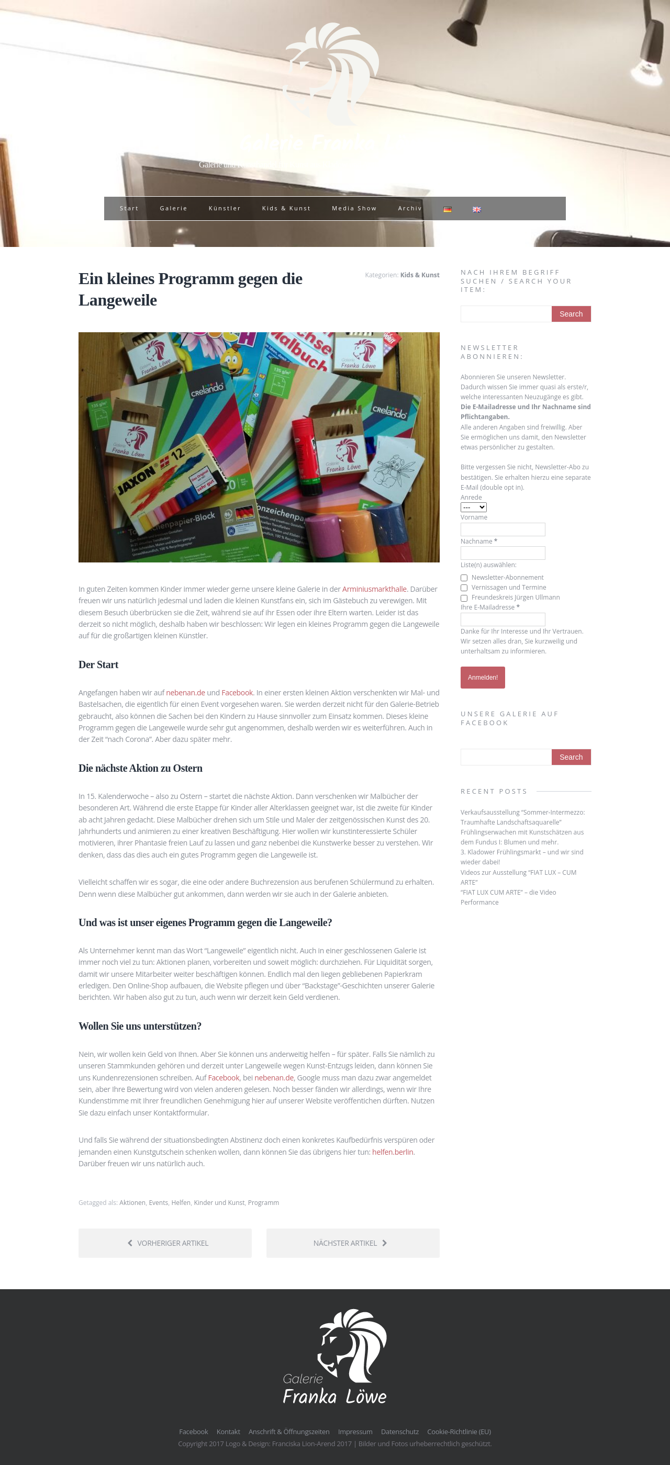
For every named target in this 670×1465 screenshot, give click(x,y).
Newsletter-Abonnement (502, 577)
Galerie (173, 208)
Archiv (410, 208)
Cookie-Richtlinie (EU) (458, 1431)
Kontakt (228, 1431)
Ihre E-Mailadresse (490, 607)
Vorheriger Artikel (167, 1243)
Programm (264, 1202)
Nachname (479, 541)
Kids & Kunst (286, 208)
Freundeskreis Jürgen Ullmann (510, 597)
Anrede (471, 497)
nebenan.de (185, 692)
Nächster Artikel (350, 1243)
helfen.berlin (392, 1152)
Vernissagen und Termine (503, 587)
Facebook (237, 692)
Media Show (354, 208)
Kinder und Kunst (219, 1202)
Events (158, 1202)
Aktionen (132, 1202)
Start (129, 208)
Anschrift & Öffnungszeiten (289, 1431)
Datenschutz (400, 1431)
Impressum (355, 1431)
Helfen (181, 1202)
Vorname (474, 517)
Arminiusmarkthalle (374, 589)
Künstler (225, 208)
